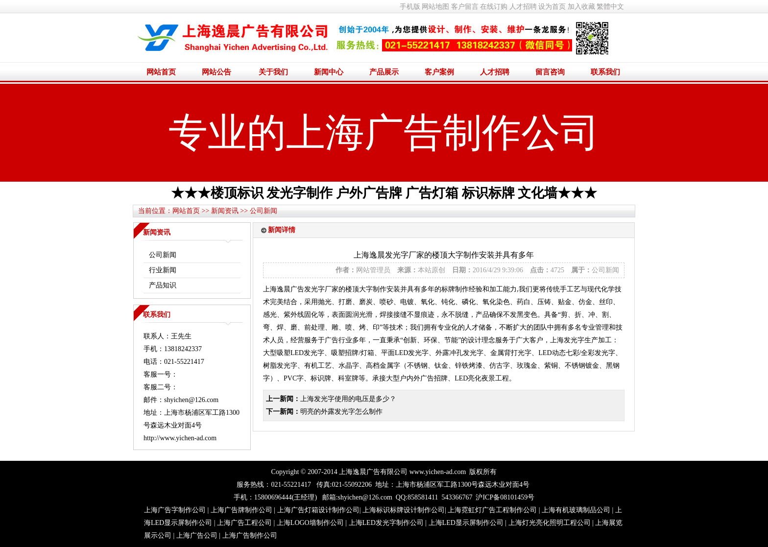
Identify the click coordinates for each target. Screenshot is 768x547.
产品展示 (384, 72)
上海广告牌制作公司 (241, 510)
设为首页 (552, 6)
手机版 (410, 6)
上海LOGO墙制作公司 (310, 522)
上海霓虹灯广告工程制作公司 (492, 510)
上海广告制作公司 (249, 535)
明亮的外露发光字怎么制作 (341, 411)
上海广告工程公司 (244, 522)
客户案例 (439, 72)
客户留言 (465, 6)
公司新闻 (263, 210)
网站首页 (161, 72)
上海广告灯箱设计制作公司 (318, 510)
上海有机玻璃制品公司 (576, 510)
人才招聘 (523, 6)
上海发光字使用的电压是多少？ (348, 399)
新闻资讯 (225, 210)
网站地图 (435, 6)
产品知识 (162, 285)
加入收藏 (581, 6)
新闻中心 (328, 72)
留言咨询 (550, 72)
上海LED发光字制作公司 (386, 522)
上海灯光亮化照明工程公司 (549, 522)
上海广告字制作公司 (175, 510)
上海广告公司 (196, 535)
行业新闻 (162, 270)
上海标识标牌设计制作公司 (403, 510)
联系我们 (605, 72)
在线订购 (493, 6)
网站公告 (216, 72)
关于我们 (273, 72)
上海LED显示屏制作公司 (466, 522)
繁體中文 (610, 6)
